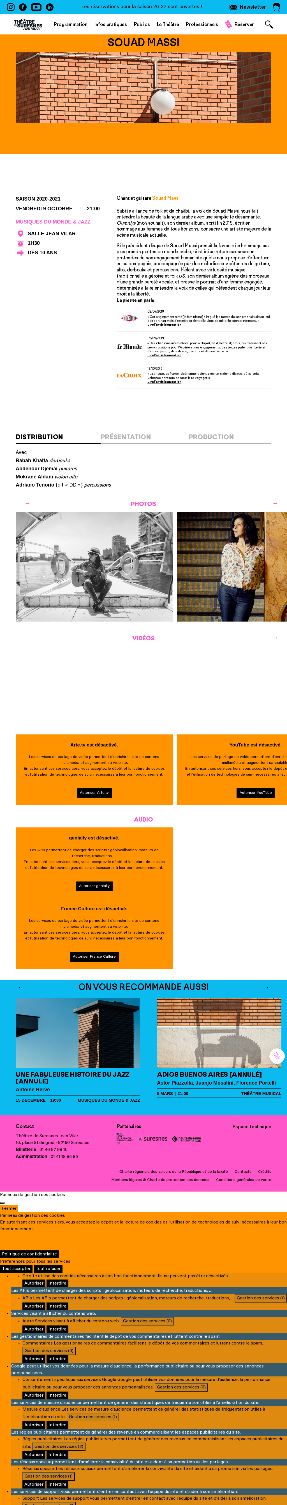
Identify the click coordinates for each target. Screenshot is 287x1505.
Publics (142, 24)
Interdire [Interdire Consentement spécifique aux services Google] (57, 1395)
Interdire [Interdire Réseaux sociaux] (57, 1484)
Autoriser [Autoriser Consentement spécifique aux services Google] (33, 1395)
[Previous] (27, 503)
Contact (25, 1126)
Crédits (264, 1172)
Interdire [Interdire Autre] (57, 1329)
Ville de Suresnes (152, 1139)
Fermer (9, 1208)
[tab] (58, 438)
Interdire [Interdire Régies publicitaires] (57, 1455)
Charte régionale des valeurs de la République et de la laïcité (173, 1172)
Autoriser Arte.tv (94, 793)
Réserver (244, 24)
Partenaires (129, 1126)
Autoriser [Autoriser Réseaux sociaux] (33, 1484)
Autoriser (33, 1283)
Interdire (57, 1283)
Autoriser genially (94, 886)
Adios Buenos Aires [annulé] (209, 1074)
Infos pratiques (110, 24)
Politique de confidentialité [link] (29, 1254)
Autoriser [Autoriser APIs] (33, 1306)
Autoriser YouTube (256, 793)
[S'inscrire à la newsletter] (248, 7)
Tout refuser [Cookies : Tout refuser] (48, 1269)
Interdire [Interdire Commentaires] (57, 1359)
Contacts (243, 1172)
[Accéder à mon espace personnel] (276, 7)
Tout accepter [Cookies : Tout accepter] (16, 1269)
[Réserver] (277, 1056)
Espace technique (252, 1127)
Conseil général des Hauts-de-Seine (186, 1139)
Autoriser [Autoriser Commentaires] (33, 1359)
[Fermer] (2, 1203)
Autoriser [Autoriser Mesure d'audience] (33, 1425)
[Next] (275, 503)
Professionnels (202, 24)
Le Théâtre (168, 24)
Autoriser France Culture (94, 957)
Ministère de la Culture (125, 1139)
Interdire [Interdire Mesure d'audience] (57, 1425)
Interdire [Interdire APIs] (57, 1306)
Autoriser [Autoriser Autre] (33, 1329)
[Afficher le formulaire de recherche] (269, 24)
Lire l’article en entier (164, 325)
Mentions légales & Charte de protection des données (160, 1180)
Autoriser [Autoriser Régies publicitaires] (33, 1455)
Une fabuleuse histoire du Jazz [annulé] (72, 1077)
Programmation (70, 24)
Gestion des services (261, 1298)
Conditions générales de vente (243, 1180)
